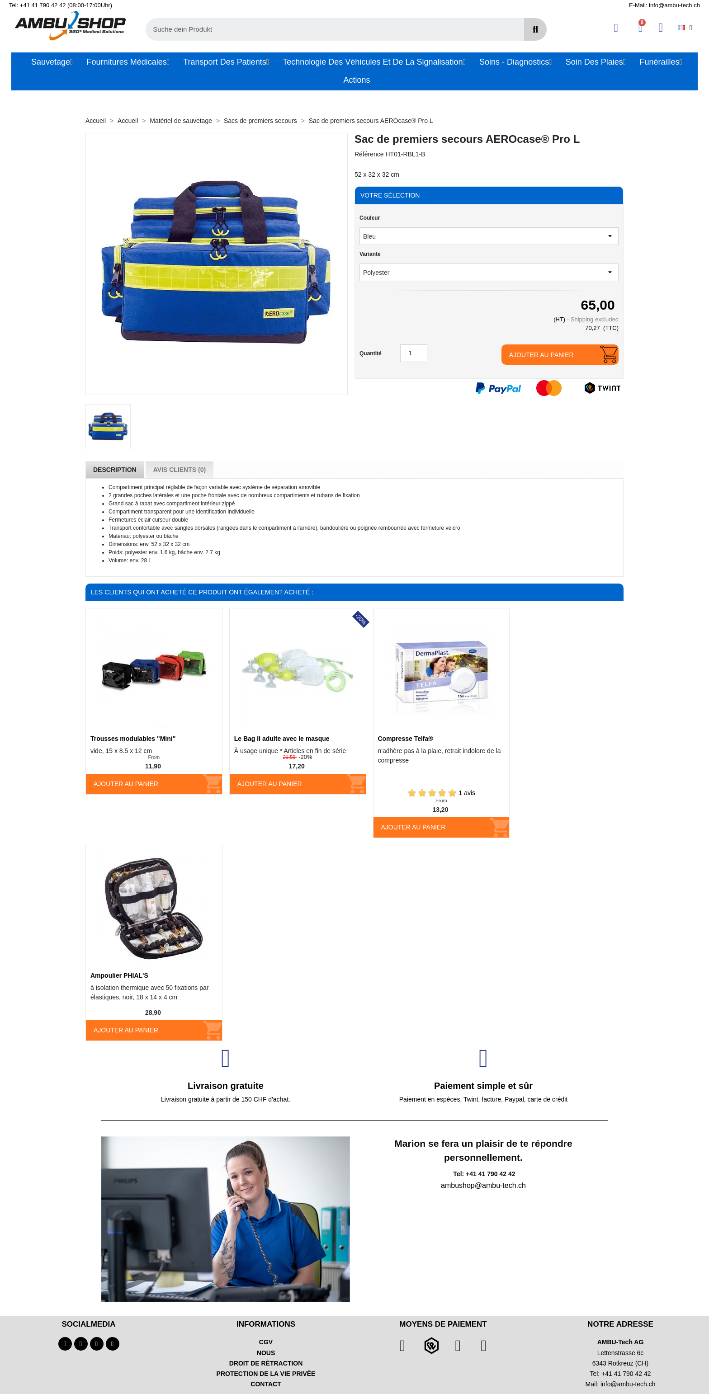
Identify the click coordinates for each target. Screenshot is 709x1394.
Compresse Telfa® (405, 738)
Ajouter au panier (541, 354)
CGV (266, 1342)
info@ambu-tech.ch (628, 1384)
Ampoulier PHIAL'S (119, 975)
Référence (369, 154)
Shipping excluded (595, 319)
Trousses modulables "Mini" (132, 738)
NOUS (266, 1352)
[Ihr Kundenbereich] (616, 27)
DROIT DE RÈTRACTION (266, 1363)
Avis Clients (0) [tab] (179, 469)
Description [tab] (115, 469)
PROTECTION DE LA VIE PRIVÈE (266, 1373)
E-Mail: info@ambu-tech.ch (664, 5)
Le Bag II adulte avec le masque (282, 738)
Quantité (370, 353)
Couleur (369, 218)
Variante (370, 254)
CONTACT (266, 1384)
